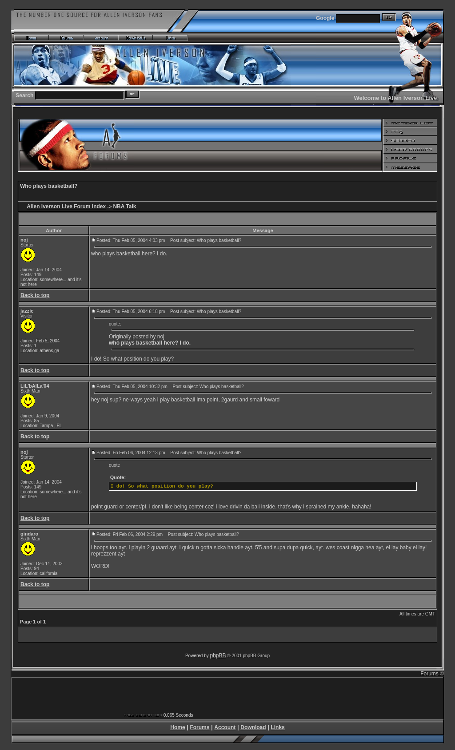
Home (177, 727)
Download (253, 727)
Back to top (34, 295)
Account (224, 727)
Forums (199, 727)
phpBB (218, 655)
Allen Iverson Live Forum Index (66, 206)
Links (277, 727)
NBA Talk (124, 206)
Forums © (432, 674)
